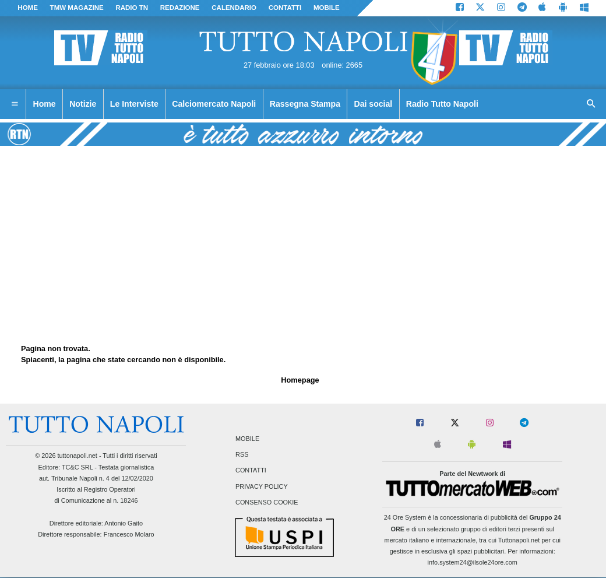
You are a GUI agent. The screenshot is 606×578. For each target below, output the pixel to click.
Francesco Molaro (129, 534)
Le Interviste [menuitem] (134, 103)
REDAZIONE (180, 7)
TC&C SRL (77, 467)
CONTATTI (285, 7)
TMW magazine (77, 7)
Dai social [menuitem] (373, 103)
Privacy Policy (261, 486)
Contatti (250, 470)
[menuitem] (14, 104)
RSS (241, 454)
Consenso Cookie (266, 502)
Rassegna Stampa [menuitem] (305, 103)
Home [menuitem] (44, 103)
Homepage (300, 380)
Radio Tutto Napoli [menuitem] (442, 103)
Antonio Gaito (123, 523)
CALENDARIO (234, 7)
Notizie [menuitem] (82, 103)
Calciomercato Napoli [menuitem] (214, 103)
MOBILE (326, 7)
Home (27, 7)
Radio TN (131, 7)
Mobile (247, 438)
